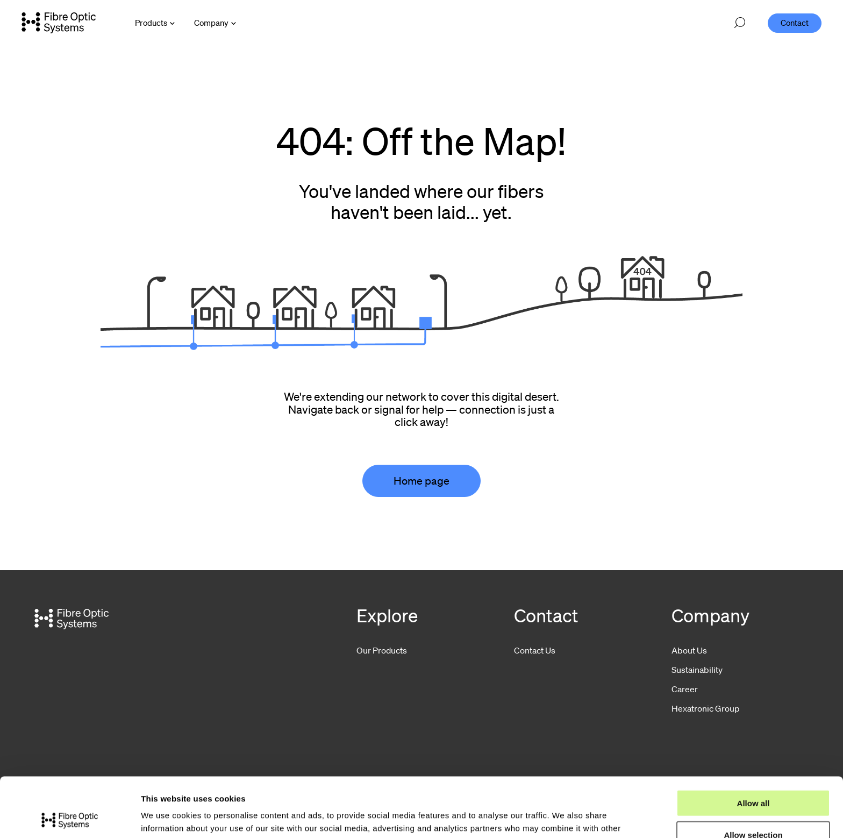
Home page (421, 480)
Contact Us (534, 650)
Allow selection (753, 775)
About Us (689, 650)
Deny (753, 807)
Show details (564, 816)
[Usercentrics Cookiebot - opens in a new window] (70, 817)
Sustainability (697, 669)
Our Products (381, 650)
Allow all (753, 743)
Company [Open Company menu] (211, 22)
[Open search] (739, 23)
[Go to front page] (59, 22)
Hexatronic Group (705, 708)
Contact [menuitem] (795, 22)
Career (684, 689)
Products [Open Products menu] (151, 22)
